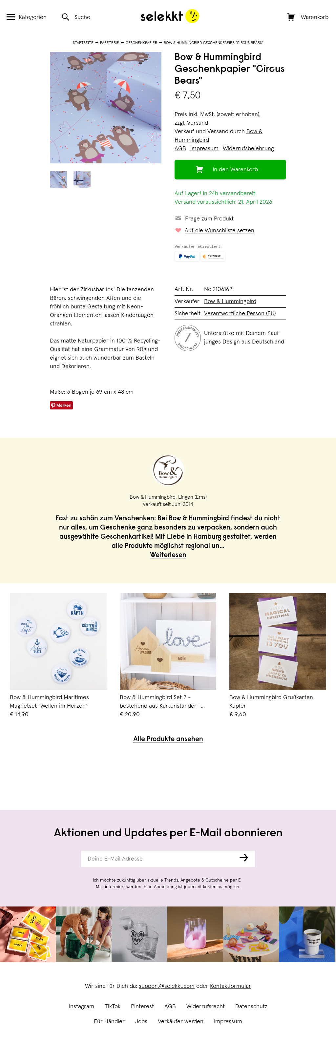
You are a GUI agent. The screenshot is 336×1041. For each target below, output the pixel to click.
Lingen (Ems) (192, 497)
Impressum (228, 1022)
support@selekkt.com (167, 986)
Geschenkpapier (141, 43)
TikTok (112, 1007)
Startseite (83, 43)
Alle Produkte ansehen (168, 739)
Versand (197, 123)
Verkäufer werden (180, 1022)
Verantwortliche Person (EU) (240, 314)
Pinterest (142, 1007)
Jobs (141, 1022)
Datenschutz (251, 1007)
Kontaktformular (230, 986)
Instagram (81, 1007)
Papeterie (109, 43)
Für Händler (109, 1022)
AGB (170, 1007)
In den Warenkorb (235, 170)
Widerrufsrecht (205, 1007)
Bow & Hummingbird (230, 301)
